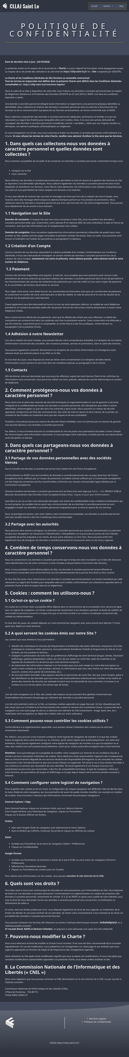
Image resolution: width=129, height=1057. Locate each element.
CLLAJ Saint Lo (24, 6)
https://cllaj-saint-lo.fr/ (75, 71)
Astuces (109, 6)
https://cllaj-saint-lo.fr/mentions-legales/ (44, 84)
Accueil (94, 6)
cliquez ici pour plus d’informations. (92, 494)
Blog (121, 6)
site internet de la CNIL (92, 979)
